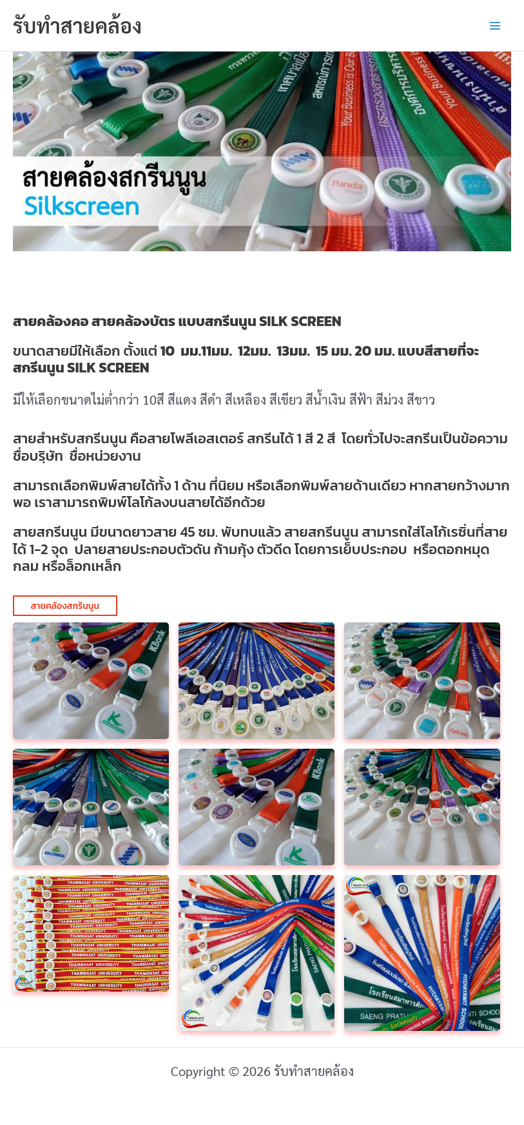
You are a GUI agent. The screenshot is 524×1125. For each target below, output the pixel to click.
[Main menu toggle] (495, 26)
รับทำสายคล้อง (77, 25)
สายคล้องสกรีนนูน (65, 606)
